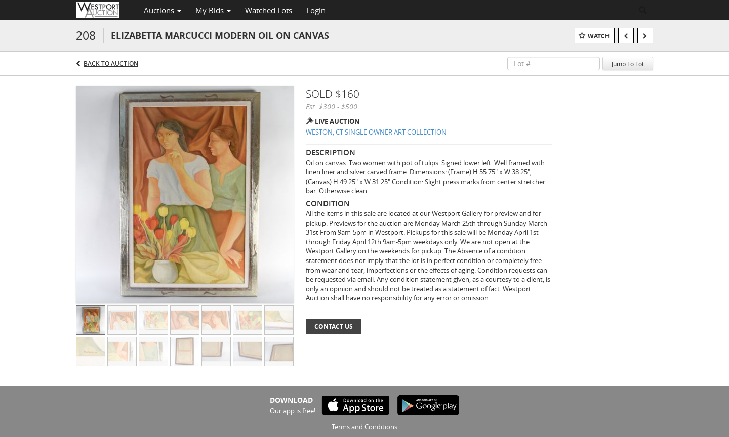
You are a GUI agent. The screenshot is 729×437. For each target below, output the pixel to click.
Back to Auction (111, 63)
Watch (599, 36)
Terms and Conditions (364, 426)
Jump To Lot (628, 64)
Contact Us (333, 326)
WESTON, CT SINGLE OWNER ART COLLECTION (376, 132)
